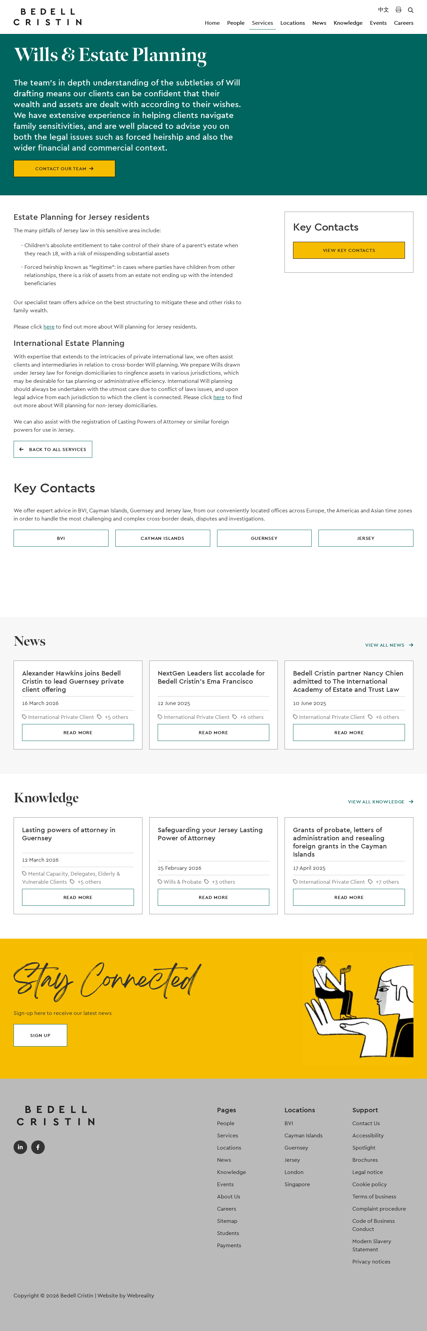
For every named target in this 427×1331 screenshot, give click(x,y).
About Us (228, 1196)
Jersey (366, 538)
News (319, 22)
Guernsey (264, 538)
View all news (389, 645)
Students (228, 1233)
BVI (61, 538)
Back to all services (52, 449)
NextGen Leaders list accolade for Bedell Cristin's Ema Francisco (211, 677)
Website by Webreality (125, 1295)
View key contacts (349, 250)
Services (262, 22)
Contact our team (64, 168)
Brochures (365, 1159)
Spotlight (363, 1147)
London (294, 1172)
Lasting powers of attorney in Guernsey (69, 833)
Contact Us (366, 1123)
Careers (403, 22)
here (49, 326)
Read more (78, 732)
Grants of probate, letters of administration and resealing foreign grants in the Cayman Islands (340, 842)
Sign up (40, 1035)
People (236, 22)
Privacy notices (371, 1261)
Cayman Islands (163, 538)
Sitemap (227, 1221)
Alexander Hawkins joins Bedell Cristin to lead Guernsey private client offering (73, 681)
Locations (292, 22)
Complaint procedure (379, 1208)
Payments (229, 1245)
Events (378, 22)
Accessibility (368, 1135)
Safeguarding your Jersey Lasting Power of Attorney (210, 833)
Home (212, 22)
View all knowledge (380, 801)
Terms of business (374, 1196)
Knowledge (348, 22)
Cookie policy (369, 1184)
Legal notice (367, 1172)
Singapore (297, 1184)
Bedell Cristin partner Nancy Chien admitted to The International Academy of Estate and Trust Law (348, 681)
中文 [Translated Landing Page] (383, 9)
